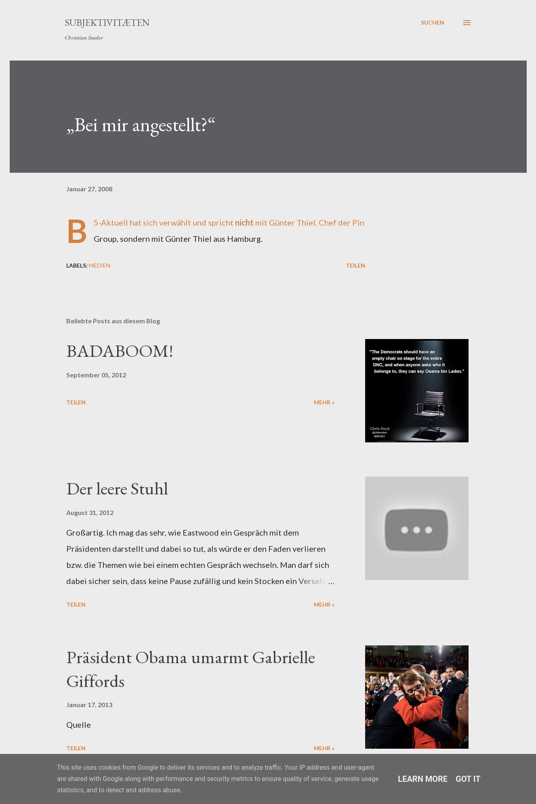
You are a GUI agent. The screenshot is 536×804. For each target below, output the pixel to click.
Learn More (423, 779)
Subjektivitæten (107, 22)
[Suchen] (432, 22)
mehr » (324, 402)
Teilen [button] (355, 265)
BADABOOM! (119, 350)
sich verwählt (167, 222)
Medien (99, 265)
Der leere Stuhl (117, 488)
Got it (468, 779)
